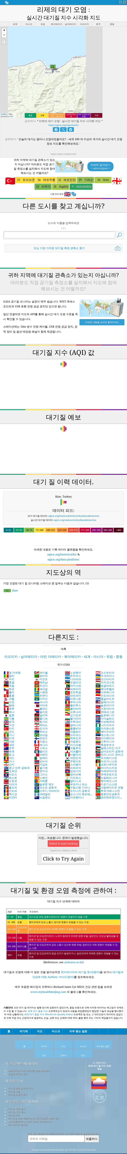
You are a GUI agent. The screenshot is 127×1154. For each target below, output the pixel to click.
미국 (9, 729)
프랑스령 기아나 (77, 778)
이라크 (10, 775)
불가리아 (73, 709)
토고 (9, 745)
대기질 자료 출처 (16, 1099)
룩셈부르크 (104, 735)
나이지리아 (104, 716)
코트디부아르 (106, 755)
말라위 (41, 706)
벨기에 (41, 758)
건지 (9, 755)
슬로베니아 (104, 706)
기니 (9, 725)
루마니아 (73, 693)
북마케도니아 (106, 771)
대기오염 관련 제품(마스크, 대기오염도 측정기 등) (33, 1108)
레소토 (10, 768)
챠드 (9, 748)
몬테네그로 (104, 703)
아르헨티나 (74, 788)
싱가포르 (73, 706)
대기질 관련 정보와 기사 (20, 1078)
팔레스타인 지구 (108, 739)
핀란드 (41, 729)
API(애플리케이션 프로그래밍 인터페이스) (29, 1112)
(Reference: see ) (63, 927)
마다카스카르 (106, 758)
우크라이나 (104, 666)
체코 (9, 680)
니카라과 (73, 670)
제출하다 (91, 1129)
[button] (4, 21)
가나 (9, 752)
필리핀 (41, 703)
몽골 (9, 673)
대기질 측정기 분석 (17, 1085)
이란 (9, 732)
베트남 (41, 673)
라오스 (10, 765)
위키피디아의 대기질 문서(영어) (80, 963)
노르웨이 (73, 663)
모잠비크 (73, 673)
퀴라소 (41, 722)
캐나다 (41, 735)
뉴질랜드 (42, 788)
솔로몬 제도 (44, 775)
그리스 (41, 765)
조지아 (41, 719)
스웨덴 (41, 683)
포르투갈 (73, 683)
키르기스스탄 (106, 775)
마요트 (41, 670)
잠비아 (41, 666)
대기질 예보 (14, 1105)
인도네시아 (104, 686)
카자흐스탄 (104, 719)
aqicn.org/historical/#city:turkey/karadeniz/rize (73, 506)
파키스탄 (73, 676)
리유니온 (73, 689)
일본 (9, 706)
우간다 (41, 676)
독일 (9, 676)
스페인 (41, 768)
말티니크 (73, 771)
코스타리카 (104, 670)
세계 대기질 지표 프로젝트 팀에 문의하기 (29, 1061)
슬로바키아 (104, 696)
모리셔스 (73, 725)
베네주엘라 (104, 680)
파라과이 (73, 686)
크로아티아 (104, 699)
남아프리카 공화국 (109, 742)
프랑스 (41, 732)
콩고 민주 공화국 (17, 758)
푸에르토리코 (106, 765)
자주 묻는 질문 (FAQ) (21, 1092)
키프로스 (73, 768)
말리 (9, 666)
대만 (9, 735)
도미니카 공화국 (77, 781)
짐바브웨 (73, 765)
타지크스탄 (104, 673)
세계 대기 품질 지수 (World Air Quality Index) (49, 1005)
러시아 (41, 693)
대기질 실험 (14, 1081)
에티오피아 (104, 722)
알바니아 (73, 716)
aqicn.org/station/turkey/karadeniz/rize (75, 510)
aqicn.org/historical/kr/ (62, 545)
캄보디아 (73, 762)
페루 (9, 699)
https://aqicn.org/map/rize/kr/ (64, 115)
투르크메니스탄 (107, 781)
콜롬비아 (73, 719)
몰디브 (41, 709)
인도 (9, 722)
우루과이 (73, 712)
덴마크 (41, 762)
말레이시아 (104, 693)
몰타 (9, 683)
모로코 (10, 771)
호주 (9, 739)
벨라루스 (73, 696)
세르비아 (73, 680)
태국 (9, 742)
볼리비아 (73, 699)
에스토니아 (104, 725)
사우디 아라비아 (46, 781)
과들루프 (73, 739)
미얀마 (10, 788)
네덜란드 (73, 722)
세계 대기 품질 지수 (38, 1001)
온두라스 (73, 666)
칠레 (9, 696)
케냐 (9, 703)
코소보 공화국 (45, 778)
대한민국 (73, 748)
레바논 (41, 716)
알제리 (41, 748)
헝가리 (41, 712)
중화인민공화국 (107, 785)
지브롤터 (73, 742)
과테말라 (42, 785)
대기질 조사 (14, 1071)
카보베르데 (104, 712)
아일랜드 (73, 732)
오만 (9, 693)
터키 (9, 719)
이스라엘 (73, 735)
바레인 (41, 745)
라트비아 (73, 758)
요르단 (10, 762)
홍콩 (9, 686)
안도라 (10, 781)
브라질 (41, 725)
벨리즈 (41, 742)
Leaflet (4, 105)
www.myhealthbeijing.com (48, 982)
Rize (11, 581)
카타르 (41, 696)
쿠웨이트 (73, 752)
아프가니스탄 (106, 752)
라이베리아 (104, 729)
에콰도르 (73, 729)
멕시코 (10, 785)
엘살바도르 (104, 689)
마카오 (41, 689)
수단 (9, 716)
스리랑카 (73, 755)
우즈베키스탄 (106, 748)
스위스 (41, 739)
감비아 (41, 752)
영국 (9, 712)
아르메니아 (104, 683)
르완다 (41, 686)
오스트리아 (104, 663)
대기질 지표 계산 (16, 1102)
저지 (9, 670)
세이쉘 (41, 663)
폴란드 (41, 699)
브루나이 (73, 703)
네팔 (9, 689)
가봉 (9, 709)
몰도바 (10, 778)
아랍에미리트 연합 (109, 778)
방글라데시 (104, 676)
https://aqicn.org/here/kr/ (63, 144)
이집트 (41, 755)
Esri (11, 107)
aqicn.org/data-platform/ (63, 550)
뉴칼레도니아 (106, 768)
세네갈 (41, 680)
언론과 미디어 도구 (17, 1064)
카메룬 (41, 771)
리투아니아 (104, 732)
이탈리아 (73, 745)
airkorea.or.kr (73, 953)
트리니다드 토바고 (109, 745)
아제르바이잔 (106, 762)
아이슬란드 (104, 709)
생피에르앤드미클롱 (109, 789)
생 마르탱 (12, 663)
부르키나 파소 (76, 775)
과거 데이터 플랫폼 (17, 1115)
